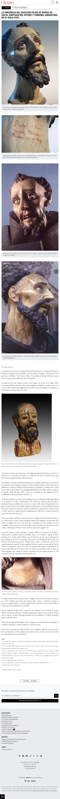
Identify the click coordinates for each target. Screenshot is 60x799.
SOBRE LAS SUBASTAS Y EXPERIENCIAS (14, 739)
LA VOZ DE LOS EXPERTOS (19, 8)
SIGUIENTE (35, 681)
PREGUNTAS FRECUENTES (10, 717)
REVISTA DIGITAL (8, 729)
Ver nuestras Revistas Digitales (30, 701)
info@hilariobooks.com (30, 766)
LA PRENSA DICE (7, 723)
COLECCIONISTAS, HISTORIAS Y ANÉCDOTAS (16, 731)
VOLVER (6, 8)
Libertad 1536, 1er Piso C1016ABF (30, 762)
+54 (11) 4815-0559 (30, 768)
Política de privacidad (38, 791)
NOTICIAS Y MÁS (7, 721)
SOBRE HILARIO (7, 715)
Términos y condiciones (51, 791)
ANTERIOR (25, 681)
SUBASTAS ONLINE (7, 743)
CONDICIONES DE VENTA (10, 741)
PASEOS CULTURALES (8, 727)
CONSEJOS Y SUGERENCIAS (10, 725)
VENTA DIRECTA (7, 749)
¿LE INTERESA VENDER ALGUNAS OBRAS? (15, 733)
